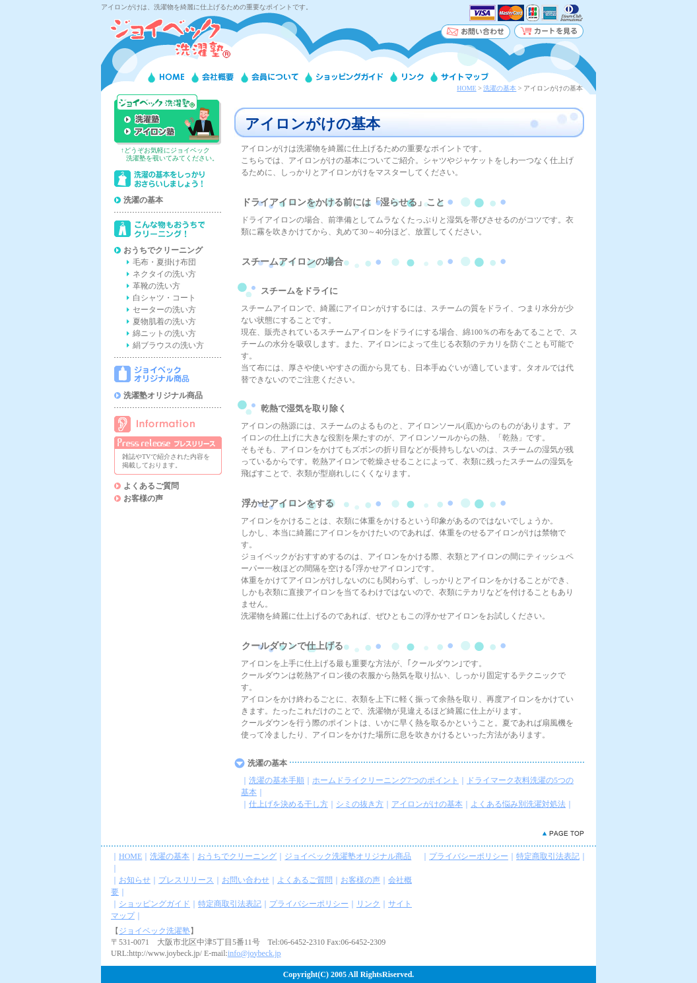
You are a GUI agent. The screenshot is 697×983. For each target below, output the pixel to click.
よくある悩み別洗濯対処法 (518, 804)
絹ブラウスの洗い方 (168, 345)
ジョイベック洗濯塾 (154, 930)
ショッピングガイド (154, 903)
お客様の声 (143, 498)
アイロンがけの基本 (427, 804)
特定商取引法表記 (229, 903)
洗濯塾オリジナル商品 (163, 395)
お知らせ (134, 880)
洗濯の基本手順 (276, 780)
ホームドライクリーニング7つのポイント (385, 780)
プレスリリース (186, 880)
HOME (466, 88)
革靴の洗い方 (156, 285)
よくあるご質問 (151, 486)
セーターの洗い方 (164, 309)
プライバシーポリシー (308, 903)
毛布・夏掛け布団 (164, 262)
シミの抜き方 (359, 804)
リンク (368, 903)
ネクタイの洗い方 (164, 274)
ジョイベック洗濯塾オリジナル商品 (347, 856)
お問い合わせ (245, 880)
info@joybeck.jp (254, 953)
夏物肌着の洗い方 (164, 321)
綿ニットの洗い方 (164, 333)
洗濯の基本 (499, 88)
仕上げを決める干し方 (288, 804)
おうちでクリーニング (163, 250)
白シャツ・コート (164, 297)
